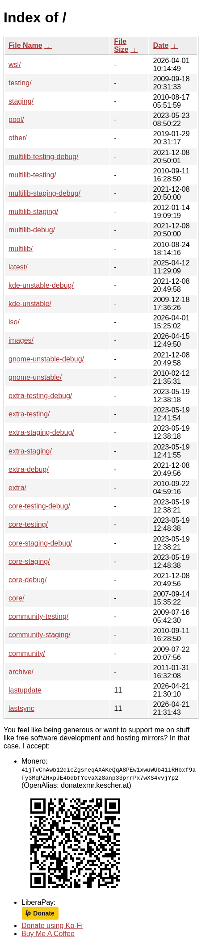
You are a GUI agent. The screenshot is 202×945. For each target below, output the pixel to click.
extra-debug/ (28, 469)
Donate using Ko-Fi (52, 925)
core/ (16, 598)
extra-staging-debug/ (41, 432)
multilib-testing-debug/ (43, 156)
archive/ (21, 672)
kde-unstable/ (29, 303)
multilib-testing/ (32, 175)
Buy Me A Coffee (48, 933)
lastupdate (25, 690)
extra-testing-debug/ (40, 395)
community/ (26, 653)
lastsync (21, 708)
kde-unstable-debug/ (41, 285)
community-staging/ (39, 634)
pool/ (16, 119)
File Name (25, 45)
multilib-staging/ (33, 211)
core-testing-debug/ (39, 506)
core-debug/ (27, 580)
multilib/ (20, 248)
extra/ (17, 487)
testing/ (20, 83)
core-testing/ (28, 524)
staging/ (21, 101)
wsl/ (14, 64)
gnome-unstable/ (35, 377)
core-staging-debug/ (40, 543)
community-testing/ (38, 616)
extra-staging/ (30, 451)
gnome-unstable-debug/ (46, 359)
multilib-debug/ (31, 230)
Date (160, 45)
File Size (121, 45)
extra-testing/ (29, 414)
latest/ (18, 267)
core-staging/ (29, 561)
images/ (21, 340)
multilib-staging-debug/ (44, 193)
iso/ (14, 322)
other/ (17, 138)
